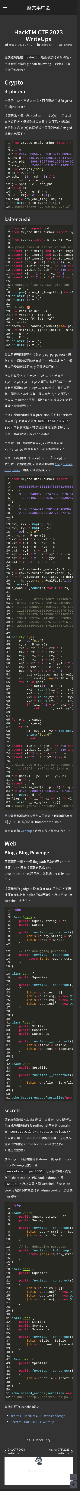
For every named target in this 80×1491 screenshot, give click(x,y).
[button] (5, 7)
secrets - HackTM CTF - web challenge (38, 1415)
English (67, 45)
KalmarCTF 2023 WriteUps (60, 1451)
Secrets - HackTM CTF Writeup (32, 1421)
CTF (51, 45)
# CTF (31, 1439)
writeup (26, 830)
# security (43, 1439)
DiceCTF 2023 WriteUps (15, 1451)
